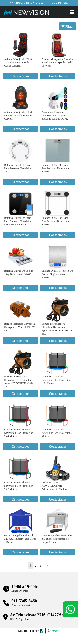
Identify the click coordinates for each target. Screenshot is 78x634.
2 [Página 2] (35, 565)
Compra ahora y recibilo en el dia (39, 3)
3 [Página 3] (41, 565)
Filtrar (67, 26)
